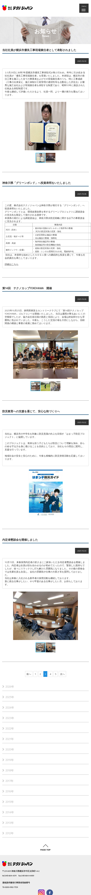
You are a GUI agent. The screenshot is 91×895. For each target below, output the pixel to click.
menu (85, 8)
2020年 (9, 749)
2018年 (9, 770)
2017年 (9, 781)
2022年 (9, 728)
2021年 (9, 739)
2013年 (9, 823)
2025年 (9, 697)
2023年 (9, 718)
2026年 (9, 686)
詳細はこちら (11, 264)
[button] (86, 126)
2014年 (9, 812)
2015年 (9, 802)
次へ (62, 674)
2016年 (9, 791)
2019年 (9, 760)
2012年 (9, 833)
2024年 (9, 707)
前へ (28, 674)
